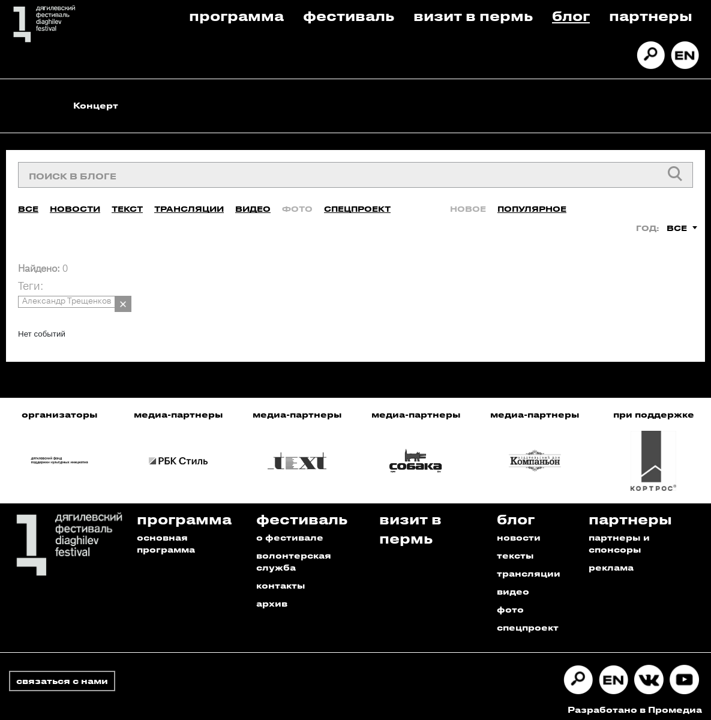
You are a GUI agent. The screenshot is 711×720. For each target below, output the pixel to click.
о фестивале (289, 532)
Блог (571, 15)
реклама (611, 562)
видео (513, 586)
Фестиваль (348, 15)
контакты (280, 580)
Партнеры (650, 15)
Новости (75, 203)
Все (28, 203)
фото (510, 604)
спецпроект (528, 622)
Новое (468, 203)
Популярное (531, 203)
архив (271, 598)
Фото (297, 203)
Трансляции (189, 203)
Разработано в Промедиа (635, 704)
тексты (515, 550)
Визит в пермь (473, 15)
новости (519, 532)
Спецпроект (357, 203)
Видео (253, 203)
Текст (127, 203)
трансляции (528, 568)
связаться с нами (62, 675)
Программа (236, 15)
